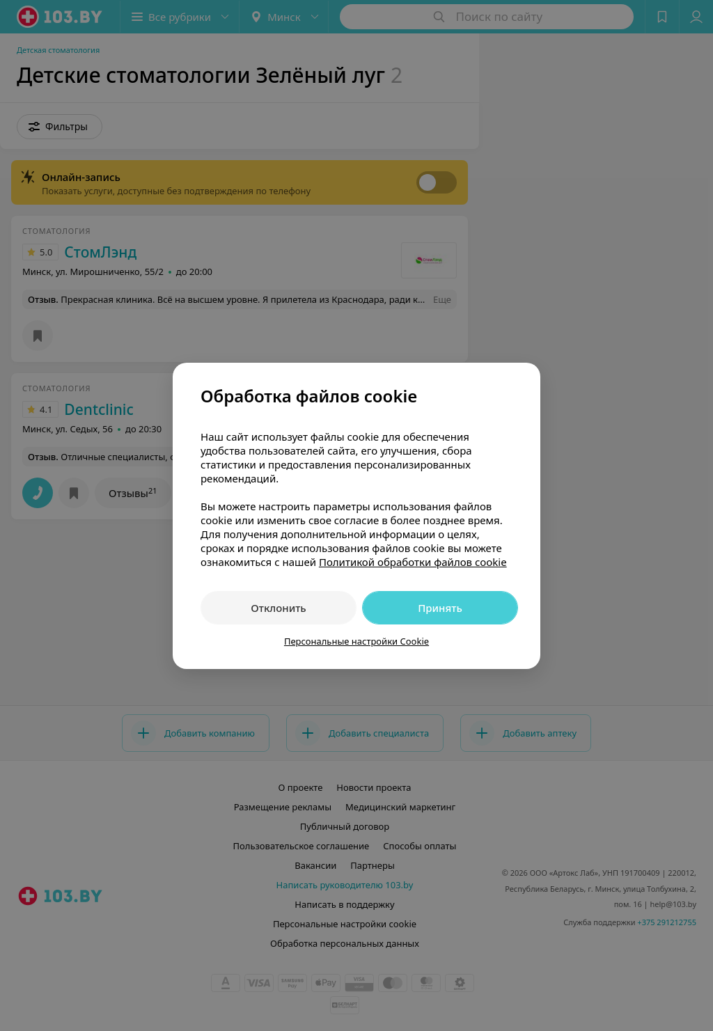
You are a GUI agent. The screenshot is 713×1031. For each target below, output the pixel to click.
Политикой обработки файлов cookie (413, 562)
